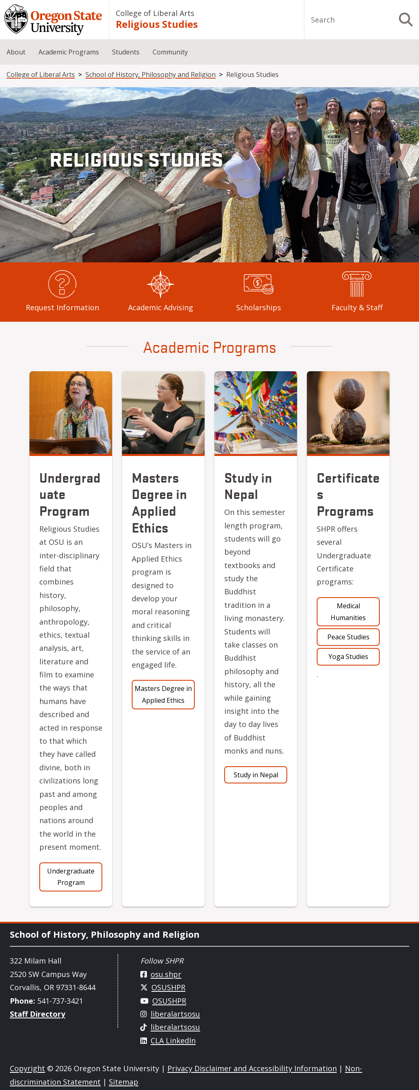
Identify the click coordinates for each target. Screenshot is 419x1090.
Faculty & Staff (357, 307)
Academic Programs (68, 51)
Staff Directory (37, 1014)
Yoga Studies (348, 656)
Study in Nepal (256, 774)
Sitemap (123, 1082)
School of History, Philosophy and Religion (151, 74)
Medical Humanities (348, 611)
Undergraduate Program (71, 877)
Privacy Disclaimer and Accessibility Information (252, 1068)
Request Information (62, 307)
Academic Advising (160, 307)
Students (126, 51)
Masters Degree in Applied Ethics (163, 694)
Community (170, 51)
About (16, 51)
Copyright (27, 1068)
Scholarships (258, 307)
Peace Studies (348, 636)
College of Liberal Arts (155, 13)
